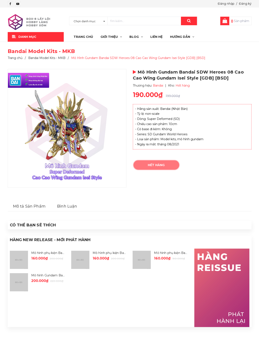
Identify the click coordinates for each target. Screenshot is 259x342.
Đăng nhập (226, 4)
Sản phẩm (240, 21)
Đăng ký (245, 4)
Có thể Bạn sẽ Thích (33, 225)
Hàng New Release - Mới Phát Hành (50, 239)
